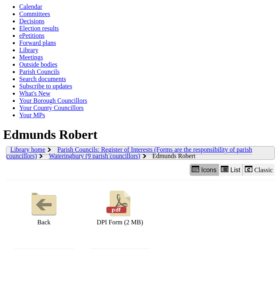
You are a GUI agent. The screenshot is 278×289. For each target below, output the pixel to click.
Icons (204, 169)
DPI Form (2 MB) (120, 207)
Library (28, 50)
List (230, 169)
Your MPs (32, 115)
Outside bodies (38, 64)
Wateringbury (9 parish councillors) (94, 156)
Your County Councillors (51, 107)
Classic (259, 169)
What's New (34, 93)
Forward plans (37, 42)
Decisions (31, 21)
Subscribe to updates (45, 86)
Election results (39, 28)
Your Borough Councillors (53, 100)
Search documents (42, 78)
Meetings (31, 57)
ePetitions (31, 35)
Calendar (30, 6)
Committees (34, 13)
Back (44, 207)
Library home (28, 149)
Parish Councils (39, 71)
